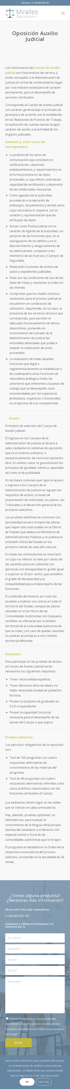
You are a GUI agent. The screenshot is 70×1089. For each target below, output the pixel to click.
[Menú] (63, 13)
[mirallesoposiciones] (29, 13)
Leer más (43, 1081)
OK (27, 1081)
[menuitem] (63, 13)
